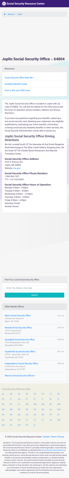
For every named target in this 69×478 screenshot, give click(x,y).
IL (42, 399)
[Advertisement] (34, 37)
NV (35, 409)
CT (51, 394)
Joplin (19, 14)
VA (51, 420)
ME (27, 404)
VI (34, 425)
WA (58, 420)
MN (58, 404)
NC (11, 415)
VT (43, 420)
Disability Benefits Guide (16, 84)
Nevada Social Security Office (18, 327)
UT (35, 420)
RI (58, 415)
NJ (51, 409)
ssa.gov (16, 168)
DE (58, 394)
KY (11, 404)
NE (27, 409)
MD (35, 404)
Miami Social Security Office (18, 315)
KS (3, 404)
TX (27, 420)
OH (27, 415)
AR (27, 394)
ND (19, 415)
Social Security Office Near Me (20, 77)
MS (3, 409)
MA (43, 404)
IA (58, 399)
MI (51, 404)
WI (11, 425)
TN (19, 420)
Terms (54, 436)
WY (19, 425)
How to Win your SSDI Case (17, 90)
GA (19, 399)
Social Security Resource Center (23, 4)
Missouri (11, 14)
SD (11, 420)
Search (34, 295)
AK (11, 394)
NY (3, 415)
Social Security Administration (52, 450)
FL (11, 399)
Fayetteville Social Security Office (20, 351)
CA (35, 394)
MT (19, 409)
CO (43, 394)
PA (51, 415)
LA (19, 404)
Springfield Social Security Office (20, 339)
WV (3, 425)
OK (35, 415)
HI (27, 399)
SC (3, 420)
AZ (19, 394)
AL (3, 394)
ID (34, 399)
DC (3, 399)
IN (50, 399)
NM (58, 409)
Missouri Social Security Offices (20, 375)
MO (11, 409)
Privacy (60, 436)
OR (43, 415)
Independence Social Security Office (21, 363)
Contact (46, 436)
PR (27, 425)
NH (43, 409)
